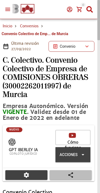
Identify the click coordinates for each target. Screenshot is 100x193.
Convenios (29, 26)
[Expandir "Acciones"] (72, 154)
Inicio (7, 26)
